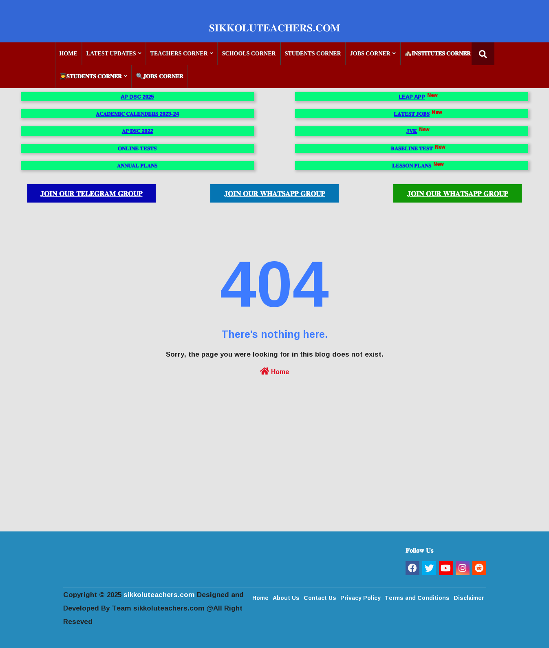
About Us (286, 597)
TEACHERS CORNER (179, 54)
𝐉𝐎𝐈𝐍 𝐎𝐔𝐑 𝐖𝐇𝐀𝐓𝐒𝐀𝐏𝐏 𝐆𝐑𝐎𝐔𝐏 (274, 193)
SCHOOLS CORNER (249, 54)
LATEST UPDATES (111, 54)
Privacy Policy (360, 597)
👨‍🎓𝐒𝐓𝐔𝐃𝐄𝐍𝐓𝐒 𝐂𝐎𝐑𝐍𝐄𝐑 (91, 76)
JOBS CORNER (370, 54)
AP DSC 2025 (137, 96)
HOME (68, 54)
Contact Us (320, 597)
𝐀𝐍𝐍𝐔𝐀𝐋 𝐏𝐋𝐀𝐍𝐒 (137, 165)
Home (274, 371)
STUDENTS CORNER (313, 54)
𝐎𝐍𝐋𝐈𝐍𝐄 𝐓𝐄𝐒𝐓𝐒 (137, 148)
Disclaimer (469, 597)
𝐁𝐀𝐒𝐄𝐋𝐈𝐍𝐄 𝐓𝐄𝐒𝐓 (412, 148)
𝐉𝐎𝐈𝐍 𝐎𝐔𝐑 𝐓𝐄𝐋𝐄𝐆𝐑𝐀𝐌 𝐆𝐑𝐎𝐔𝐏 (91, 193)
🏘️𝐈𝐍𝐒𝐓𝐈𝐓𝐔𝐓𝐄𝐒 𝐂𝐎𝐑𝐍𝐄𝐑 (438, 54)
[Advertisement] (274, 474)
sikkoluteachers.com (159, 594)
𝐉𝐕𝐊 (411, 130)
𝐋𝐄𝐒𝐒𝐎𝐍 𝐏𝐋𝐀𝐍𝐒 (411, 165)
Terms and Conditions (417, 597)
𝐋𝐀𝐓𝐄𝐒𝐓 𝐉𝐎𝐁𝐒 (412, 113)
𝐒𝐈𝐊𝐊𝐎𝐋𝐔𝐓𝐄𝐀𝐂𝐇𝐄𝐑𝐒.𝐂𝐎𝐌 (274, 27)
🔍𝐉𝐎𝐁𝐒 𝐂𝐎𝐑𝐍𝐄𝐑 (159, 76)
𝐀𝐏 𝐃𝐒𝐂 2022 (137, 130)
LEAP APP (412, 96)
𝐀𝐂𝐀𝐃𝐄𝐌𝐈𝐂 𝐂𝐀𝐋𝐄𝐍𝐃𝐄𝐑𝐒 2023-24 (137, 113)
